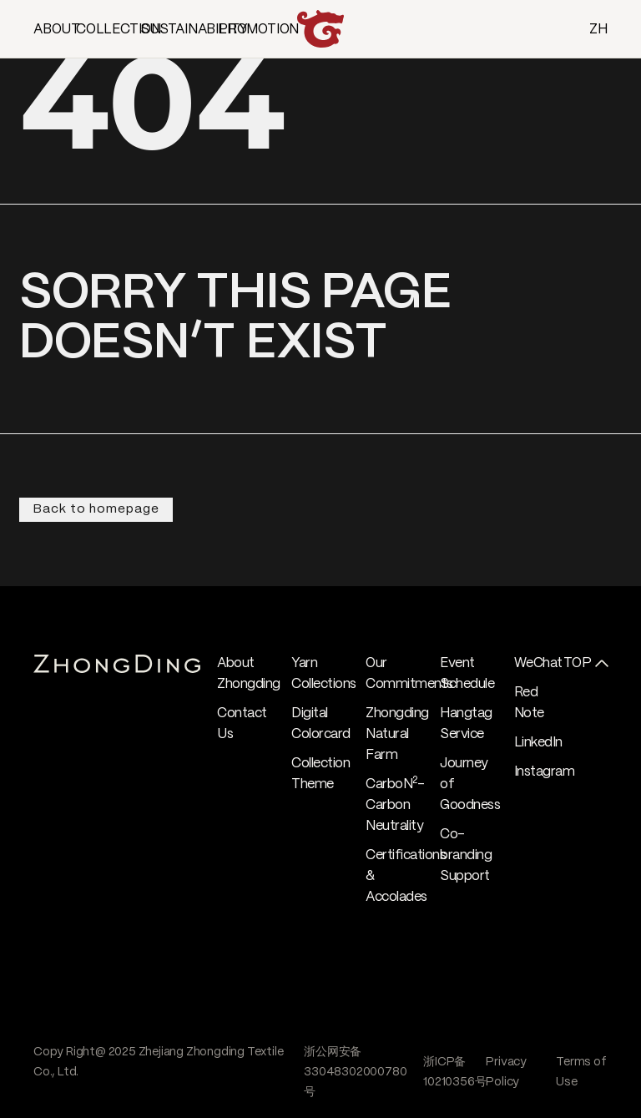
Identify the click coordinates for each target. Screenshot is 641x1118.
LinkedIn (538, 742)
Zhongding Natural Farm (397, 734)
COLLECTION (118, 29)
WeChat (538, 663)
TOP (577, 663)
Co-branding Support (466, 855)
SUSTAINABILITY (194, 29)
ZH (598, 29)
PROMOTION (258, 29)
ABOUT (56, 29)
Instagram (544, 772)
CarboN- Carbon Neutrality (395, 805)
